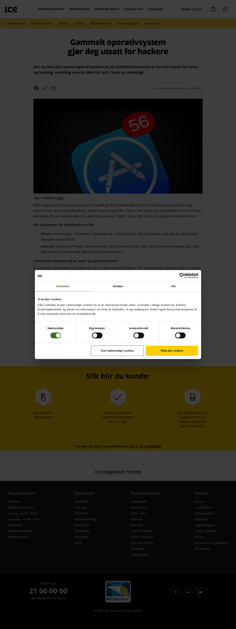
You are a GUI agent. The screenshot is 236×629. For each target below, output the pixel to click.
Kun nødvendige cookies (117, 350)
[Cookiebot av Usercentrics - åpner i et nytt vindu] (182, 275)
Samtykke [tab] (62, 286)
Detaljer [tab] (118, 286)
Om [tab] (173, 286)
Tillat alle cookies (171, 350)
